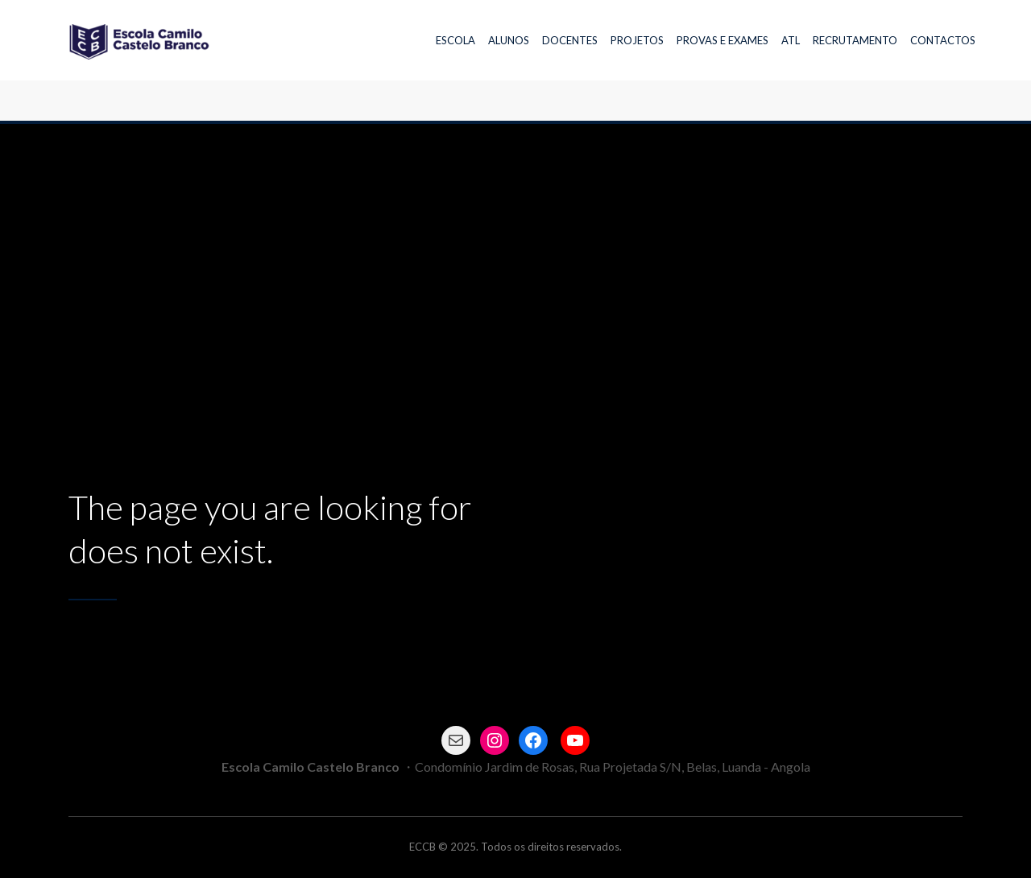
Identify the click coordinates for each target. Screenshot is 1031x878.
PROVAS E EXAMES (722, 40)
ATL (790, 40)
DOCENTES (570, 40)
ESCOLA (455, 40)
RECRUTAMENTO (855, 40)
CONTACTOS (942, 40)
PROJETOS (637, 40)
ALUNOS (508, 40)
